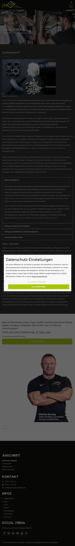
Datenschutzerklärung (39, 276)
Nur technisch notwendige (36, 282)
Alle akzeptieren (38, 287)
